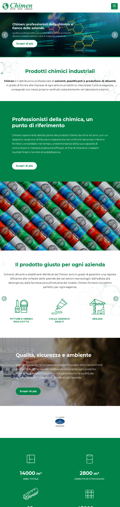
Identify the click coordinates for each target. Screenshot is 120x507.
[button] (5, 34)
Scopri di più (24, 43)
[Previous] (4, 298)
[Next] (115, 298)
